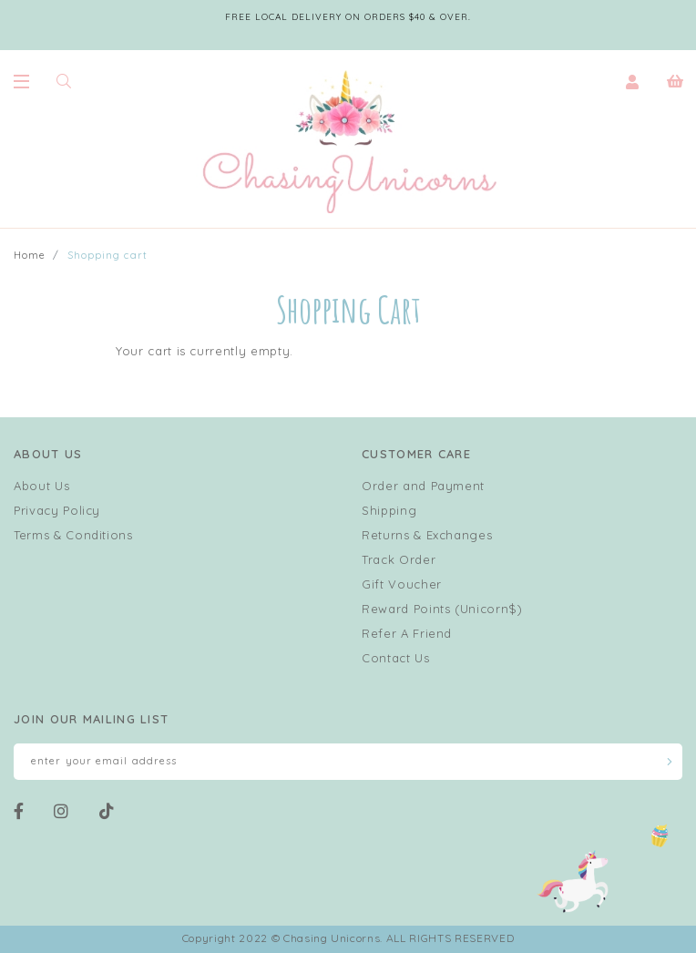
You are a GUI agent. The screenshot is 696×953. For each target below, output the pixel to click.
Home (30, 255)
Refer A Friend (407, 633)
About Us (41, 485)
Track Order (398, 559)
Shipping (389, 510)
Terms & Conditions (73, 535)
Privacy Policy (57, 510)
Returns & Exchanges (427, 535)
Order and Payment (423, 485)
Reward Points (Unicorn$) (442, 608)
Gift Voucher (402, 584)
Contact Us (396, 658)
